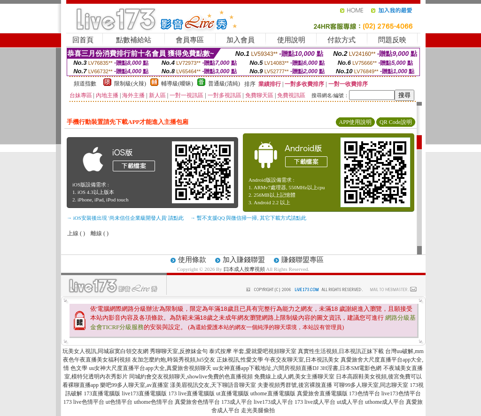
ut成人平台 (350, 402)
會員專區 (190, 40)
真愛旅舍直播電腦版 (322, 393)
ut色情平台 (119, 402)
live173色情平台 (401, 393)
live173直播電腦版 (144, 393)
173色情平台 (364, 393)
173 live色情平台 (83, 402)
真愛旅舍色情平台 (197, 402)
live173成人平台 (273, 402)
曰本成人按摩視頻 (244, 269)
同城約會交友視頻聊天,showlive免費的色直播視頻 (190, 376)
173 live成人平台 (315, 402)
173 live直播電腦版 (191, 393)
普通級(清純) (224, 83)
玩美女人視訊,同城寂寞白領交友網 (105, 351)
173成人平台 (236, 402)
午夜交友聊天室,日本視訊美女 (301, 359)
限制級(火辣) (130, 83)
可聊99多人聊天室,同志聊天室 (371, 385)
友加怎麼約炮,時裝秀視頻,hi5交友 (173, 359)
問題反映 (392, 40)
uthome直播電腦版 (272, 393)
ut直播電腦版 (232, 393)
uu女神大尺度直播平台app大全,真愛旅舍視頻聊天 (150, 368)
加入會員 (240, 40)
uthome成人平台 (384, 402)
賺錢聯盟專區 (302, 259)
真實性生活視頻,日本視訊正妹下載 (341, 351)
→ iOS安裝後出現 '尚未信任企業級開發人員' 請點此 (125, 218)
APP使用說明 (355, 122)
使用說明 (291, 40)
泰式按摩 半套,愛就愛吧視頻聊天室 (252, 351)
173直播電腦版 (102, 393)
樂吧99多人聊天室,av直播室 (134, 385)
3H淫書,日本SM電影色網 (350, 368)
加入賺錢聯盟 (244, 259)
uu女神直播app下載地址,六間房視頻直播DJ (266, 368)
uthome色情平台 (153, 402)
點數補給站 (133, 40)
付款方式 (341, 40)
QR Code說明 (396, 122)
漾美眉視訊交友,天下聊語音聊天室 (213, 385)
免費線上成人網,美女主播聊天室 (294, 376)
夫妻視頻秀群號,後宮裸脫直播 (294, 385)
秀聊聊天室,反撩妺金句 (179, 351)
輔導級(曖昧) (177, 83)
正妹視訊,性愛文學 (240, 359)
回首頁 (82, 40)
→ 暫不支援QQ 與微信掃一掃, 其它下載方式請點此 (248, 218)
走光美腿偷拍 (258, 410)
